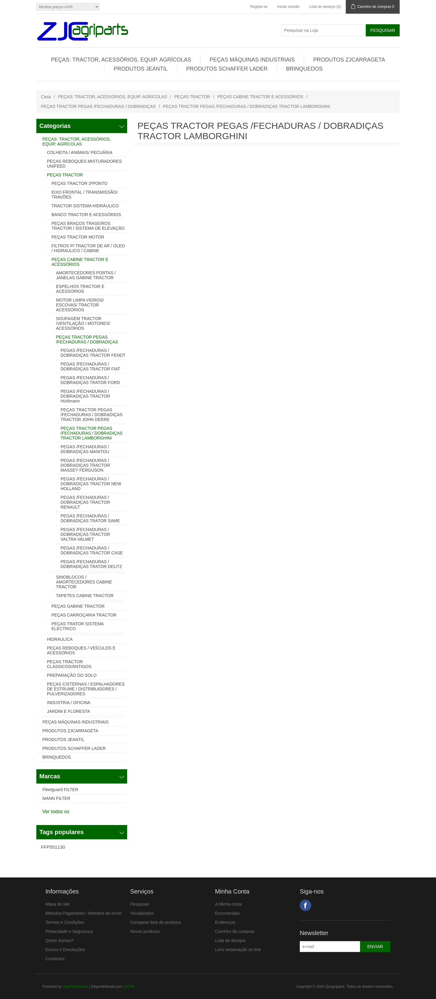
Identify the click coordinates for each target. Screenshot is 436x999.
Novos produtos (145, 931)
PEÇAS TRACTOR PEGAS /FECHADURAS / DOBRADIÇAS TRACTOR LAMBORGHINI (92, 433)
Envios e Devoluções (65, 949)
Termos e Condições (64, 922)
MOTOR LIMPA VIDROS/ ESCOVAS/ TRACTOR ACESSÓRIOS (80, 305)
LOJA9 (128, 986)
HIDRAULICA (60, 639)
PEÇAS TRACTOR (192, 96)
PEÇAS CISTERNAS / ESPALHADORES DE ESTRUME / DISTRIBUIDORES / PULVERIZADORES (85, 689)
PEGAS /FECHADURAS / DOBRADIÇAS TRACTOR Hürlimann (85, 396)
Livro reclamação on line (238, 949)
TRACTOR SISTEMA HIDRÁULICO (85, 205)
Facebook (305, 905)
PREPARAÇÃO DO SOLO (72, 675)
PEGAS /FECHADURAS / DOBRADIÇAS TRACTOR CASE (92, 550)
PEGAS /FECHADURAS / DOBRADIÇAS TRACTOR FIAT (90, 366)
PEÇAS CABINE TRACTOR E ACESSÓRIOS (260, 96)
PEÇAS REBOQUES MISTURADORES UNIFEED (84, 164)
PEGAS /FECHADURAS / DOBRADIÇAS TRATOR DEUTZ (91, 564)
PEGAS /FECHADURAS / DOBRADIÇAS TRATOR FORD (90, 380)
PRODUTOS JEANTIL (141, 69)
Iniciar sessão (288, 7)
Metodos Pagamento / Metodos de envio (83, 913)
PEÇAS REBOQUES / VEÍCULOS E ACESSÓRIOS (81, 650)
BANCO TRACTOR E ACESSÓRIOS (86, 214)
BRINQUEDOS (304, 69)
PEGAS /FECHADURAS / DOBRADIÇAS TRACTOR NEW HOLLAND (91, 483)
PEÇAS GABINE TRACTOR (77, 606)
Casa (46, 96)
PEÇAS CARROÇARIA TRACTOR (84, 615)
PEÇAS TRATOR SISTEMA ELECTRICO (77, 626)
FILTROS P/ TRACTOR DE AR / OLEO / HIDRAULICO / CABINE (88, 248)
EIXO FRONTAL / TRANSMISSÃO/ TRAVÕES (84, 194)
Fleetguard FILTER (60, 789)
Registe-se (258, 7)
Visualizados (142, 913)
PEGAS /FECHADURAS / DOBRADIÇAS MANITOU (85, 449)
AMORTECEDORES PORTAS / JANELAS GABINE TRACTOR (86, 275)
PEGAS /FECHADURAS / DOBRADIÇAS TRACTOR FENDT (93, 353)
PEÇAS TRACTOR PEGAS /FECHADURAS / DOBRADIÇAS (98, 106)
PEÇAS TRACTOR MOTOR (77, 237)
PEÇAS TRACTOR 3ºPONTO (79, 183)
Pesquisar (139, 904)
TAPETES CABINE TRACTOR (85, 595)
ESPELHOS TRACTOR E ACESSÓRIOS (80, 289)
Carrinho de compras (235, 931)
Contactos (54, 958)
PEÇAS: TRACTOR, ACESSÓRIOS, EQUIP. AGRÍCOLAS (121, 60)
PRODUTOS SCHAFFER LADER (227, 69)
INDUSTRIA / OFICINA (68, 702)
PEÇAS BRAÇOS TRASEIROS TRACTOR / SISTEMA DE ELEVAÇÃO (87, 226)
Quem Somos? (59, 940)
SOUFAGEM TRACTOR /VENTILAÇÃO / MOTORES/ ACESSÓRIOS (83, 323)
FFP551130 (53, 847)
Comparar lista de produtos (155, 922)
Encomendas (227, 913)
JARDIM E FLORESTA (68, 711)
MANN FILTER (56, 798)
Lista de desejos (230, 940)
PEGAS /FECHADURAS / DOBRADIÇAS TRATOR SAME (90, 518)
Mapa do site (57, 904)
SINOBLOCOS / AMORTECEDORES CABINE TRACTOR (84, 582)
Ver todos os (55, 811)
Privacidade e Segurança (69, 931)
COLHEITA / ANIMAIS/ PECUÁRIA (79, 152)
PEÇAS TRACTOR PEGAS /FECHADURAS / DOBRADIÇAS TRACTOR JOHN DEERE (92, 414)
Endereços (225, 922)
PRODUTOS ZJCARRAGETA (349, 60)
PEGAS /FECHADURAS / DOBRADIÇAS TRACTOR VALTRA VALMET (85, 534)
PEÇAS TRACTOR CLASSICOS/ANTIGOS (69, 664)
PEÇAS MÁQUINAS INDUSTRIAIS (252, 60)
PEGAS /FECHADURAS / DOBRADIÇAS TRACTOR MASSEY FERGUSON (85, 465)
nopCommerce (75, 986)
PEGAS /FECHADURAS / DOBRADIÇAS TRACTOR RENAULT (85, 502)
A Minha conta (228, 904)
